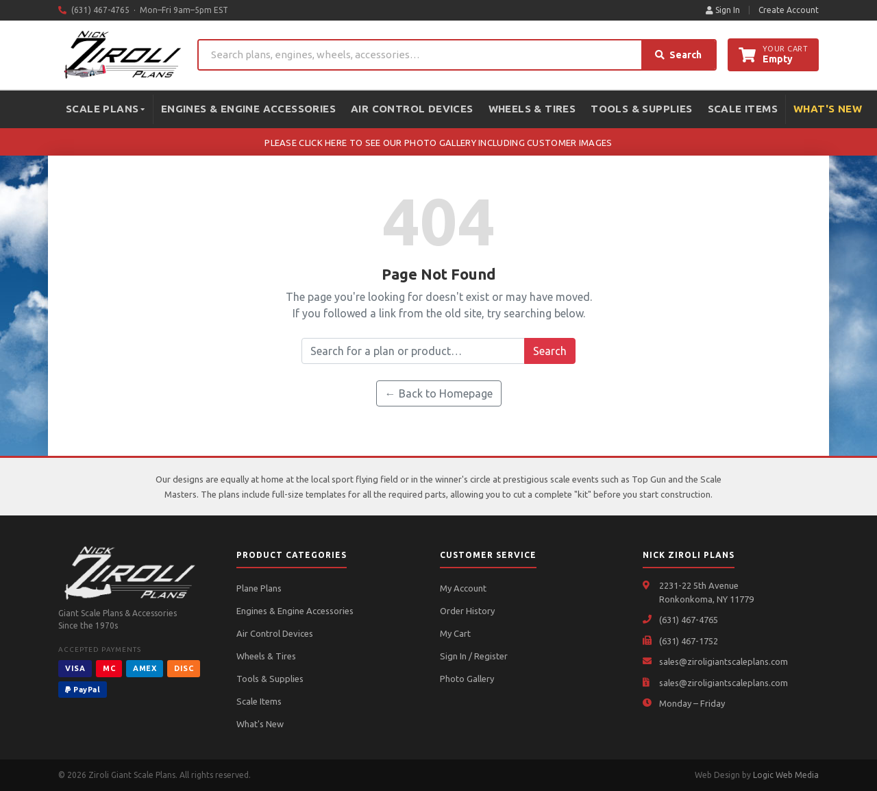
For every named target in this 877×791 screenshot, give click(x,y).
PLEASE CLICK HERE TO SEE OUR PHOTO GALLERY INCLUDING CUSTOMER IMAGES (438, 142)
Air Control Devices (412, 108)
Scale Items (743, 108)
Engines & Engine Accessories (248, 108)
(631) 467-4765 (688, 619)
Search (678, 54)
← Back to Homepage (439, 393)
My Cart (455, 633)
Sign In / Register (474, 656)
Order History (467, 611)
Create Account (788, 9)
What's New (827, 108)
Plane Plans (259, 588)
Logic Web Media (786, 774)
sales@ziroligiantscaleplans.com (723, 661)
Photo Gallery (467, 678)
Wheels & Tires (532, 108)
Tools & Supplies (641, 108)
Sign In (723, 9)
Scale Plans (105, 108)
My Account (463, 588)
